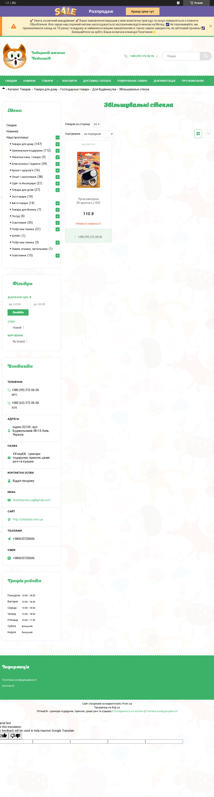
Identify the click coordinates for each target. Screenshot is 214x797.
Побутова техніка (23, 229)
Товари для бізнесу (24, 209)
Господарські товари (74, 89)
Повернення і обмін (132, 80)
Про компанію (193, 80)
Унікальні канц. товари (26, 157)
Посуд (16, 216)
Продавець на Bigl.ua (107, 707)
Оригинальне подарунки (27, 150)
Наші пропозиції (18, 137)
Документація (164, 80)
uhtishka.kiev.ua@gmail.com (31, 500)
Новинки (12, 131)
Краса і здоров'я (22, 170)
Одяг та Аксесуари (24, 183)
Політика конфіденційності (19, 679)
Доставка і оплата (97, 80)
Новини (29, 80)
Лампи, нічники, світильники (30, 248)
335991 (16, 235)
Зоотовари (19, 196)
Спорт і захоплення (24, 176)
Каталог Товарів (19, 89)
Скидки (11, 80)
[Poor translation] (15, 735)
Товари (47, 80)
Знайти (18, 312)
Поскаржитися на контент (128, 711)
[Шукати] (206, 56)
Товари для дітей (23, 189)
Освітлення (19, 222)
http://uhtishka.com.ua (28, 519)
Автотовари (20, 203)
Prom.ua (127, 703)
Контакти (69, 80)
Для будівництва (104, 89)
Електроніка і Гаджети (26, 163)
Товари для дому (45, 89)
